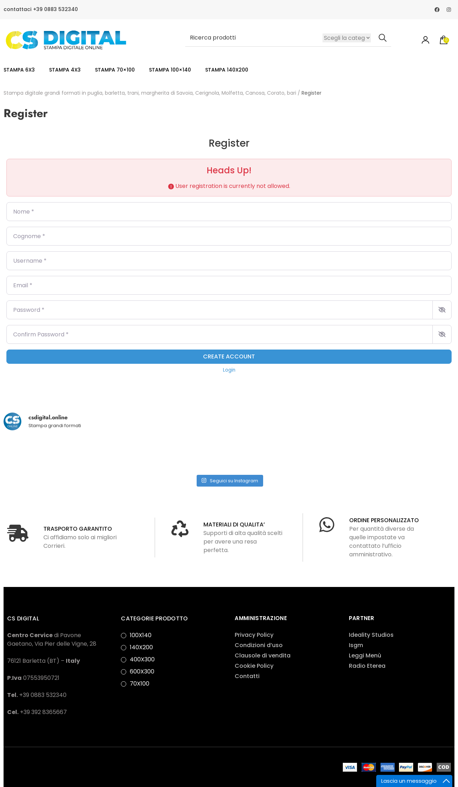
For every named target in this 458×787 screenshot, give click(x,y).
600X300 (142, 671)
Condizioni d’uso (259, 645)
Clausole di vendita (263, 655)
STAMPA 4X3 (65, 69)
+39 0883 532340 (55, 9)
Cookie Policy (254, 666)
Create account (229, 356)
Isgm (356, 645)
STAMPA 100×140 (170, 69)
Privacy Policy (254, 635)
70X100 (139, 684)
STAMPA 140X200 (226, 69)
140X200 (141, 647)
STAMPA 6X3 (19, 69)
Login (229, 370)
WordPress (22, 771)
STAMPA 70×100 (115, 69)
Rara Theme (251, 763)
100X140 (140, 635)
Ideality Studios (371, 635)
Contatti (247, 676)
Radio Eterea (367, 666)
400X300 (142, 659)
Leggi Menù (365, 655)
